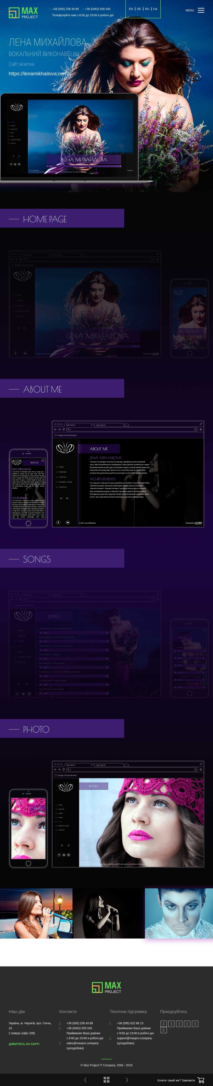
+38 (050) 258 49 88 (64, 9)
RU (147, 9)
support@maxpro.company (134, 1038)
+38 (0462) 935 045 (96, 9)
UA (155, 9)
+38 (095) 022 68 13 (130, 1023)
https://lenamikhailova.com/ (39, 73)
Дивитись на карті (24, 1044)
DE (139, 9)
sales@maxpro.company (83, 1043)
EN (131, 9)
